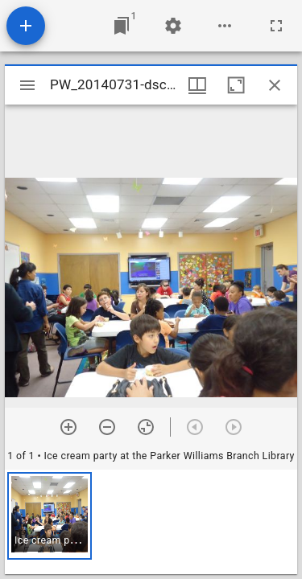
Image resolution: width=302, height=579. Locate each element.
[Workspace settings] (173, 25)
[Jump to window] (121, 25)
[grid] (151, 522)
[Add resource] (25, 25)
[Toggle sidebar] (27, 85)
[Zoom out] (107, 427)
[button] (49, 516)
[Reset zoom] (145, 427)
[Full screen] (276, 25)
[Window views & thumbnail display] (197, 85)
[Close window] (274, 85)
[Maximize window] (236, 85)
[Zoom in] (68, 427)
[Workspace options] (224, 25)
